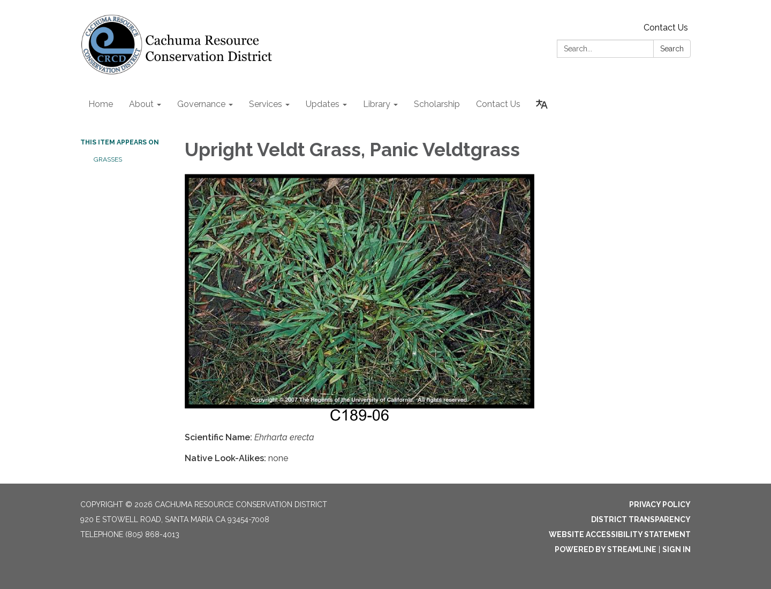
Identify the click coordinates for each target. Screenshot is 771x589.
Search (672, 48)
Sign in (676, 549)
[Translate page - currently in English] (541, 104)
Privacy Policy (660, 504)
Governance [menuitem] (201, 104)
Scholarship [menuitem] (437, 104)
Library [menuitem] (376, 104)
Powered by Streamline (605, 549)
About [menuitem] (141, 104)
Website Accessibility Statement (620, 534)
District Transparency (641, 519)
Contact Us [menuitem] (498, 104)
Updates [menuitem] (322, 104)
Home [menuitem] (100, 104)
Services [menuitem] (265, 104)
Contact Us (666, 27)
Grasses (108, 159)
